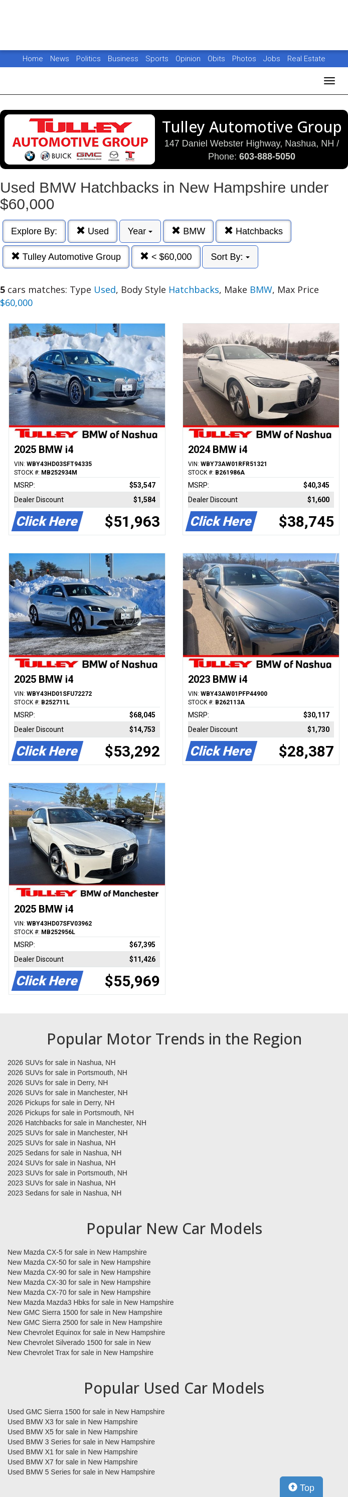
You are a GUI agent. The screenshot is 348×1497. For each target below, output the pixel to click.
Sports (157, 58)
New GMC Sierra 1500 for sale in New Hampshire (85, 1312)
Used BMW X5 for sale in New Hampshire (73, 1432)
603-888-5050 (267, 157)
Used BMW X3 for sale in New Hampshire (73, 1422)
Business (124, 58)
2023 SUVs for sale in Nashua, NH (62, 1183)
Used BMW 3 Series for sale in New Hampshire (81, 1442)
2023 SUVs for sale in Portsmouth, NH (67, 1173)
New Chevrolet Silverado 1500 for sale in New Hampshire (79, 1343)
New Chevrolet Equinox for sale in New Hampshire (86, 1332)
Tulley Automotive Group (66, 256)
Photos (245, 58)
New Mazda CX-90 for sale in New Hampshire (79, 1272)
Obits (217, 58)
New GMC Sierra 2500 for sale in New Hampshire (85, 1322)
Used (92, 231)
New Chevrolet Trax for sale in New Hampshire (80, 1353)
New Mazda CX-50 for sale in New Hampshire (79, 1262)
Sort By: (230, 257)
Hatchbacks (253, 231)
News (59, 58)
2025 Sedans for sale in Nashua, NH (64, 1153)
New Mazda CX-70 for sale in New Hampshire (79, 1292)
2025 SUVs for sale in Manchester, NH (68, 1133)
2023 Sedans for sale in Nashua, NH (64, 1193)
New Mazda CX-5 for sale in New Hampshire (77, 1252)
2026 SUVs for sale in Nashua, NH (62, 1063)
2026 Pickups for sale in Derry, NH (61, 1103)
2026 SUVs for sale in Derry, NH (58, 1083)
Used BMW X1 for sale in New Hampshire (73, 1452)
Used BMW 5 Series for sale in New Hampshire (81, 1472)
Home (33, 58)
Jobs (272, 58)
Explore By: (34, 231)
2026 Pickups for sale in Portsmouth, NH (71, 1113)
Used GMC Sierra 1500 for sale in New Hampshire (86, 1412)
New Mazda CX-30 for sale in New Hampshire (79, 1282)
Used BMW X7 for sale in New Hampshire (73, 1462)
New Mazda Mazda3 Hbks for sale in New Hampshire (90, 1302)
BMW (188, 231)
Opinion (189, 58)
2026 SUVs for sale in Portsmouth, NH (67, 1073)
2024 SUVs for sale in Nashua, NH (62, 1163)
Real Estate (306, 58)
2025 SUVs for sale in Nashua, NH (62, 1143)
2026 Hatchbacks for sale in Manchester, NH (77, 1123)
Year (140, 231)
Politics (88, 58)
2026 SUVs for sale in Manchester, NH (68, 1093)
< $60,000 (166, 256)
